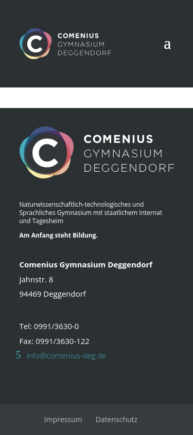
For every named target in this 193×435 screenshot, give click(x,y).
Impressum (63, 419)
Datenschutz (116, 419)
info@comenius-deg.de (67, 355)
